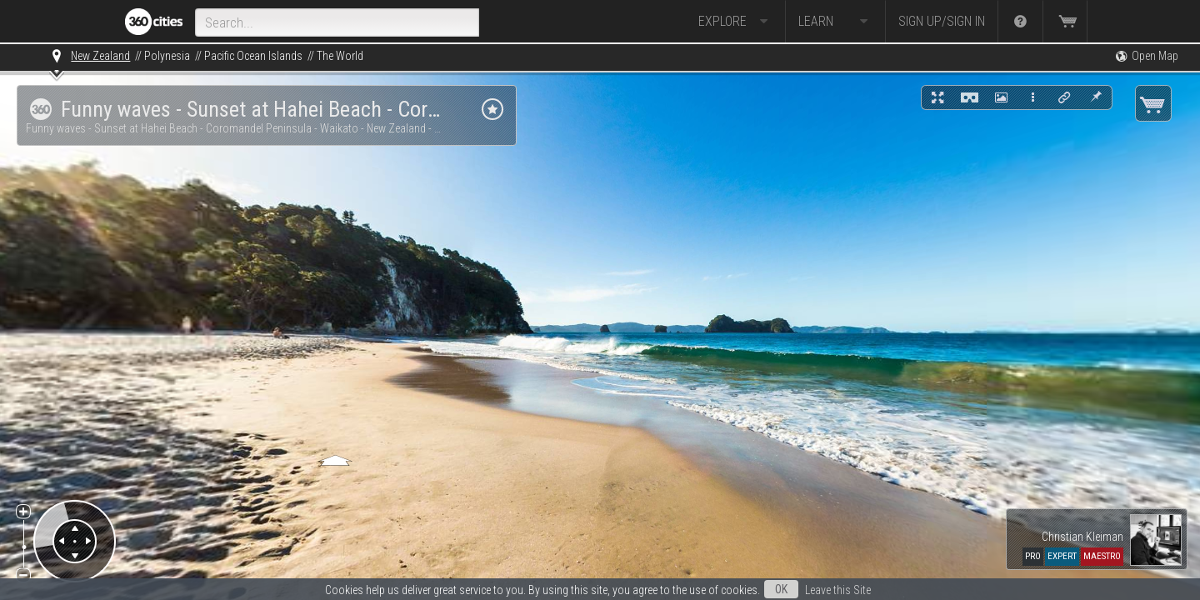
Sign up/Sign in (941, 21)
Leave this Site (838, 590)
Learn (835, 21)
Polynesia (167, 55)
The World (340, 55)
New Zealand (100, 55)
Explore (735, 21)
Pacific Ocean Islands (253, 55)
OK (781, 589)
